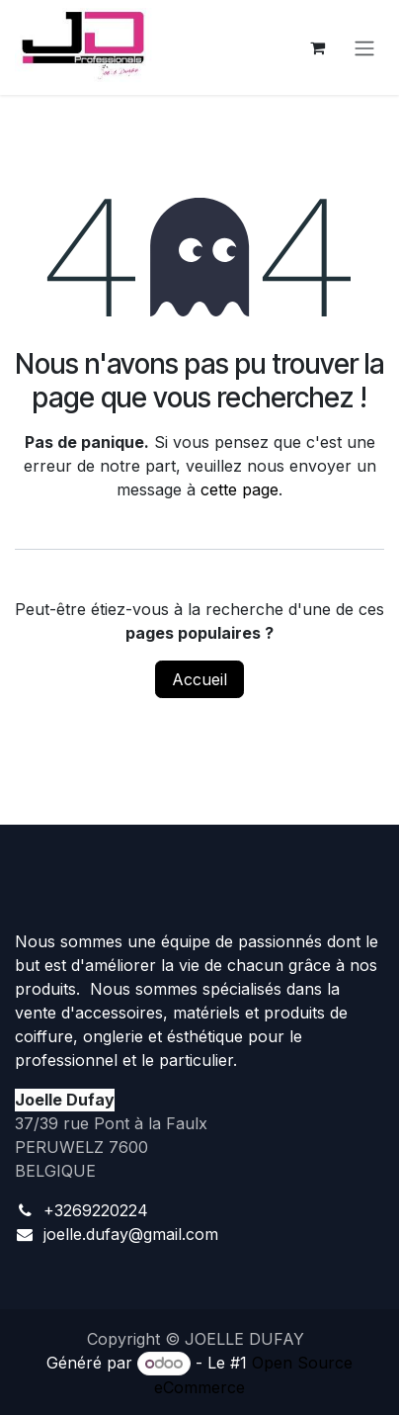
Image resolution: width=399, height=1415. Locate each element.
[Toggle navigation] (364, 47)
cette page (239, 489)
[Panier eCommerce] (317, 47)
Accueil (199, 679)
